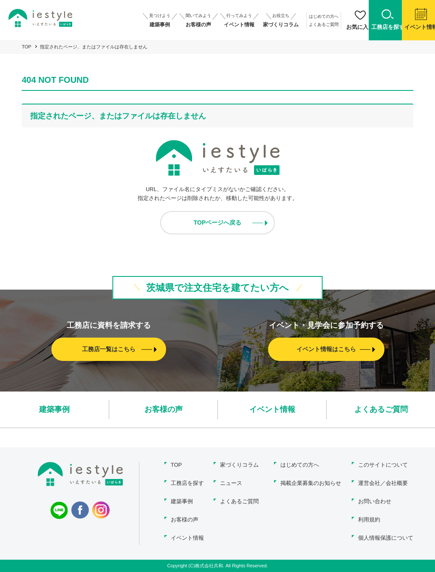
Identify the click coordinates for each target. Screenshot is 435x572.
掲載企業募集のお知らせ (310, 483)
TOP (26, 46)
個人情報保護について (385, 538)
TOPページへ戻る (218, 222)
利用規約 (369, 519)
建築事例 (54, 409)
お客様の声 (163, 409)
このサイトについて (383, 465)
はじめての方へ (303, 16)
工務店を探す (187, 483)
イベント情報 (272, 409)
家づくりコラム (239, 465)
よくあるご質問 (303, 24)
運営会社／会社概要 (383, 483)
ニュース (231, 483)
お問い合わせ (374, 501)
